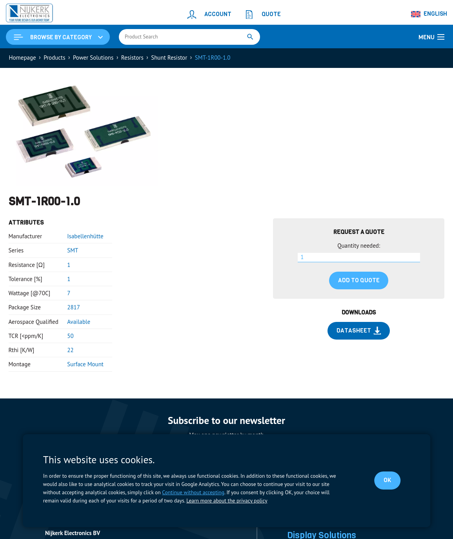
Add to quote (359, 280)
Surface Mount (85, 364)
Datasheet (359, 330)
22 (70, 350)
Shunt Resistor (169, 57)
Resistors (132, 57)
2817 (73, 307)
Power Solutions (93, 57)
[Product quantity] (359, 257)
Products (54, 57)
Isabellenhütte (85, 236)
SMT (72, 250)
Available (78, 321)
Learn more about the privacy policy (226, 500)
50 (70, 336)
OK (387, 480)
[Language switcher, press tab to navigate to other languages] (429, 14)
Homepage (22, 57)
